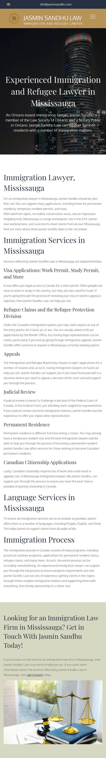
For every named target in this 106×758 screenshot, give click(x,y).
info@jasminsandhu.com (55, 4)
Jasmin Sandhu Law (52, 18)
